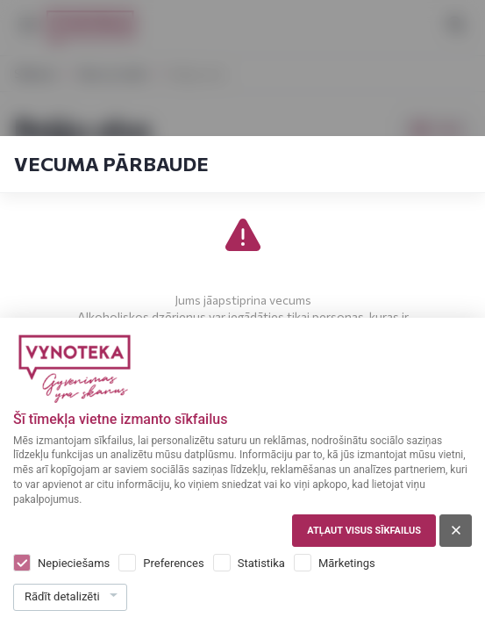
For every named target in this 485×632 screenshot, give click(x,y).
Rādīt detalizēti (62, 596)
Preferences (173, 563)
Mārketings (346, 563)
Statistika (261, 563)
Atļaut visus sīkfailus (364, 530)
